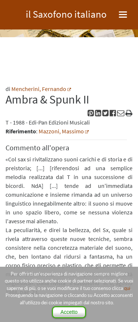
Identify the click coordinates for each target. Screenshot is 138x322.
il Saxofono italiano (66, 13)
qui (127, 288)
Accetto (69, 312)
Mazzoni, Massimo (61, 131)
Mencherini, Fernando (38, 88)
